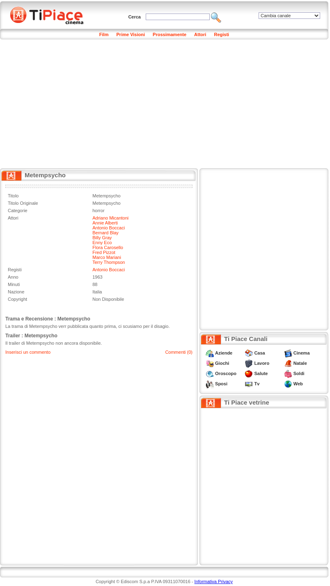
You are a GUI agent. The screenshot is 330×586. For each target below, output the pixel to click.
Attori (200, 34)
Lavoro (261, 363)
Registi (221, 34)
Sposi (221, 383)
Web (298, 383)
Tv (256, 383)
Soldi (299, 373)
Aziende (223, 352)
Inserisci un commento (27, 352)
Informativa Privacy (214, 581)
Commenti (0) (178, 352)
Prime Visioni (131, 34)
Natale (300, 363)
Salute (261, 373)
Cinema (301, 352)
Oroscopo (225, 373)
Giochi (222, 363)
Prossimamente (169, 34)
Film (104, 34)
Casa (259, 352)
